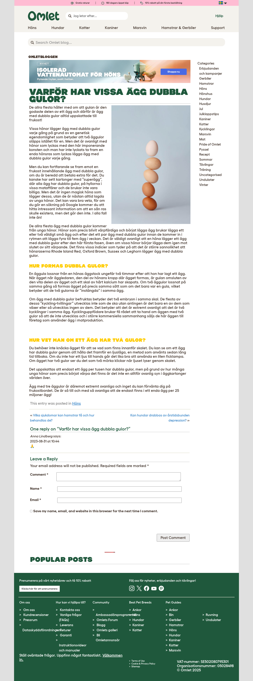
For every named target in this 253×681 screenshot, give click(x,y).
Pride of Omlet (210, 144)
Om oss (29, 610)
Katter (204, 124)
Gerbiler (205, 78)
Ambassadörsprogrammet (116, 615)
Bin (171, 615)
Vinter (203, 185)
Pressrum (30, 620)
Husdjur (205, 104)
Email (35, 500)
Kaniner (205, 119)
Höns (76, 403)
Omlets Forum (107, 620)
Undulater (207, 180)
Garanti (66, 635)
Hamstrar (206, 83)
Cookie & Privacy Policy (143, 663)
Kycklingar (207, 129)
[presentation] (56, 527)
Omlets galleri (107, 630)
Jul (201, 109)
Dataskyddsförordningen (41, 630)
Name (36, 488)
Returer (65, 630)
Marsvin (205, 134)
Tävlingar (206, 164)
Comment (39, 474)
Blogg (101, 625)
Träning (205, 170)
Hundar (205, 99)
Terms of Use (138, 661)
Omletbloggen (42, 57)
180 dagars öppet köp (115, 3)
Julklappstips (209, 114)
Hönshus (205, 94)
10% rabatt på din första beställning (161, 3)
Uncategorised (210, 175)
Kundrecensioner (36, 615)
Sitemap (135, 666)
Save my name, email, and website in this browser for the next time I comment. (95, 511)
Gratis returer (80, 3)
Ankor (136, 610)
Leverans (66, 625)
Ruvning (212, 615)
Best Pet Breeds (140, 602)
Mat (202, 139)
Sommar (205, 159)
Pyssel (204, 149)
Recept (204, 154)
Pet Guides (173, 602)
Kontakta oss (70, 610)
